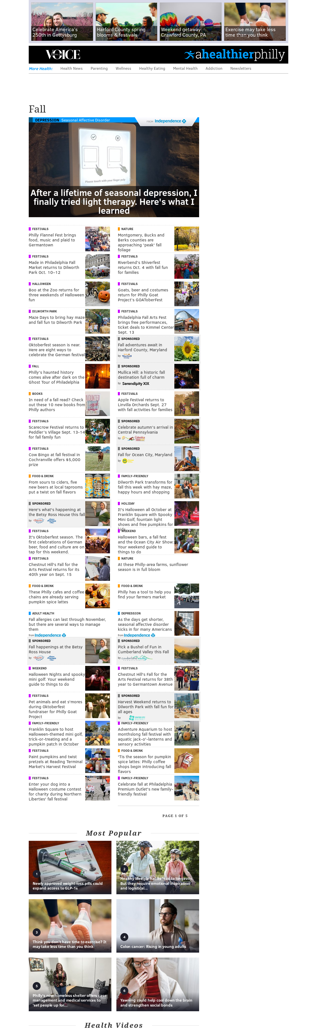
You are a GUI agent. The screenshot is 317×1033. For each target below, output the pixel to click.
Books (37, 393)
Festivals (40, 229)
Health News (71, 68)
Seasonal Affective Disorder (85, 119)
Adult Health (43, 613)
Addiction (214, 68)
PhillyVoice (62, 54)
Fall (35, 366)
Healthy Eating (152, 68)
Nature (127, 229)
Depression (47, 119)
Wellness (123, 68)
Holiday (128, 503)
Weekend (128, 531)
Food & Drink (43, 476)
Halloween (41, 284)
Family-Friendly (134, 476)
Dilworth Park (44, 311)
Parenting (99, 68)
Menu (37, 54)
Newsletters (240, 68)
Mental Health (185, 68)
